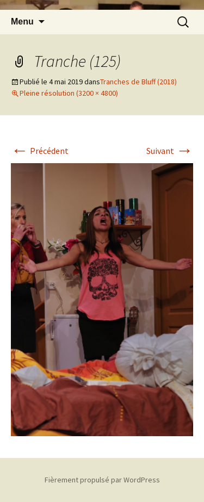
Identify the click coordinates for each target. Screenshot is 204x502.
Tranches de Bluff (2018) (138, 81)
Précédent (40, 150)
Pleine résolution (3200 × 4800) (69, 93)
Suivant (169, 150)
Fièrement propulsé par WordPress (102, 480)
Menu (22, 21)
